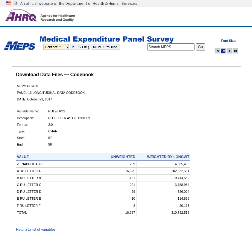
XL (236, 51)
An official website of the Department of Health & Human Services (78, 3)
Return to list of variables (36, 229)
